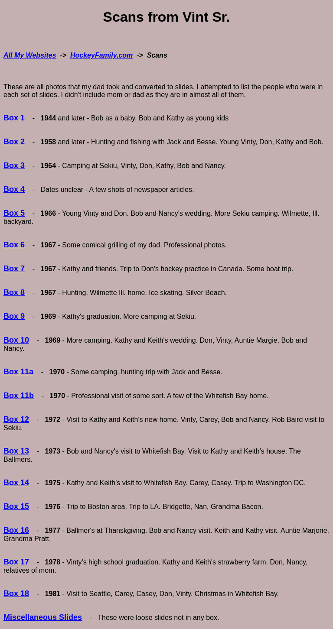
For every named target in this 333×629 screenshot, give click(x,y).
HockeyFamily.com (101, 55)
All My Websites (29, 55)
